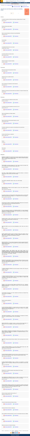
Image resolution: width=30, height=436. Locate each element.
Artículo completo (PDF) (8, 22)
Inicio (6, 5)
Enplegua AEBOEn (16, 431)
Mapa (10, 430)
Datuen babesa (20, 430)
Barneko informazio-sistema (25, 430)
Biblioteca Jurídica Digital (10, 5)
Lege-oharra (13, 430)
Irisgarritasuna (16, 430)
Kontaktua (3, 430)
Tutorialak (13, 431)
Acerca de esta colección (16, 6)
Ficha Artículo (16, 22)
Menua (25, 2)
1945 (11, 13)
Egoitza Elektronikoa (7, 430)
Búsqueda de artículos (26, 6)
